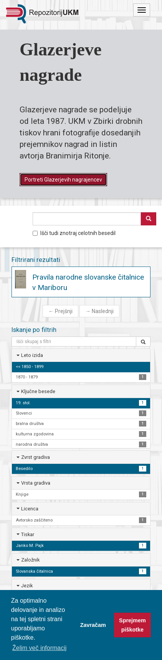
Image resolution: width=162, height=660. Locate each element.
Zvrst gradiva (35, 457)
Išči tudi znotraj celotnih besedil (74, 233)
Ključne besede (38, 391)
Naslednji (99, 311)
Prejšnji (60, 311)
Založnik (30, 560)
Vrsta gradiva (35, 483)
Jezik (27, 585)
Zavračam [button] (93, 625)
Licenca (29, 509)
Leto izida (32, 355)
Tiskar (27, 534)
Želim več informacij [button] (39, 648)
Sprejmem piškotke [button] (132, 625)
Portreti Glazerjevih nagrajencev (63, 180)
